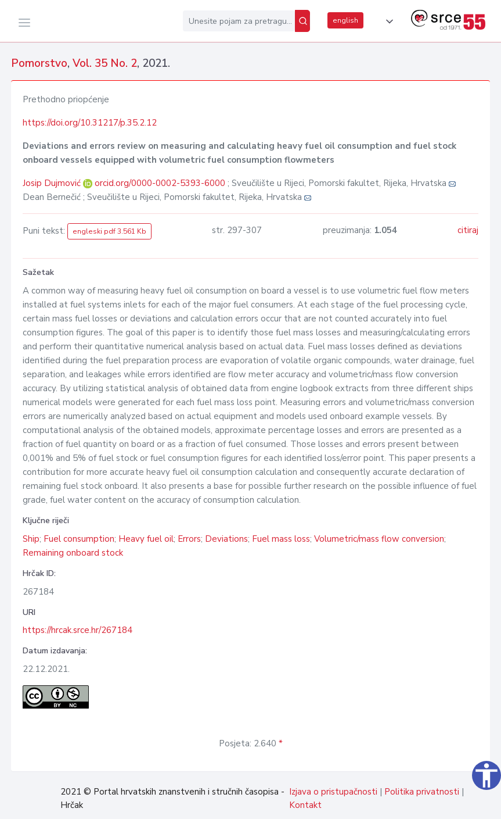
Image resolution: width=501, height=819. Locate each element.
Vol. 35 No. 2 (105, 63)
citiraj (467, 230)
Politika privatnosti (421, 791)
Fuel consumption (79, 539)
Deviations (226, 539)
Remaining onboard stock (73, 553)
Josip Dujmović (53, 183)
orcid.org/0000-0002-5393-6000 (160, 183)
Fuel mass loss (281, 539)
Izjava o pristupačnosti (333, 791)
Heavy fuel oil (146, 539)
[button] (387, 21)
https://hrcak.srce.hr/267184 (77, 630)
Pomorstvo (39, 63)
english (345, 20)
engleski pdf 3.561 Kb (109, 231)
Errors (189, 539)
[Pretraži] (302, 21)
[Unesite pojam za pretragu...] (238, 21)
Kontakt (305, 805)
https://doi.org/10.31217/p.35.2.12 (90, 122)
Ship (31, 539)
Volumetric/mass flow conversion (379, 539)
